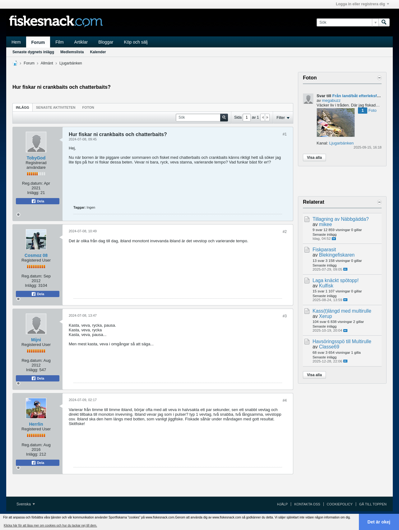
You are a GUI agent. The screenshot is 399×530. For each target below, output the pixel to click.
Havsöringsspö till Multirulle (342, 341)
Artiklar (81, 42)
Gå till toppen (373, 504)
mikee (325, 224)
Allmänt (47, 63)
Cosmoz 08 (36, 255)
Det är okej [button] (379, 521)
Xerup (325, 316)
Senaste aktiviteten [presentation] (56, 107)
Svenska (25, 504)
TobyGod (36, 157)
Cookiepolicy (340, 504)
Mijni (36, 339)
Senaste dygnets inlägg (33, 52)
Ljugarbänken (70, 63)
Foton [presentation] (88, 107)
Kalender (98, 52)
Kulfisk (326, 285)
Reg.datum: (32, 183)
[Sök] (347, 22)
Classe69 (329, 346)
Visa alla (314, 157)
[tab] (22, 107)
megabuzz (331, 100)
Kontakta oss (307, 504)
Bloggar (105, 42)
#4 (285, 400)
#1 (285, 134)
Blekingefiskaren (337, 255)
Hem (16, 42)
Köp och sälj (135, 42)
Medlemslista (72, 52)
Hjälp (282, 504)
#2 (285, 232)
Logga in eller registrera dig (362, 4)
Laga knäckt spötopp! (336, 280)
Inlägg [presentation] (22, 107)
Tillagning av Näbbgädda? (341, 219)
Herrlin (36, 424)
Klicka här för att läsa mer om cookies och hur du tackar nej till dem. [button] (50, 525)
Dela (37, 201)
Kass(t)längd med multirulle (342, 311)
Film (59, 42)
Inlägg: (33, 192)
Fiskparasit (324, 249)
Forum (38, 42)
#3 (285, 316)
